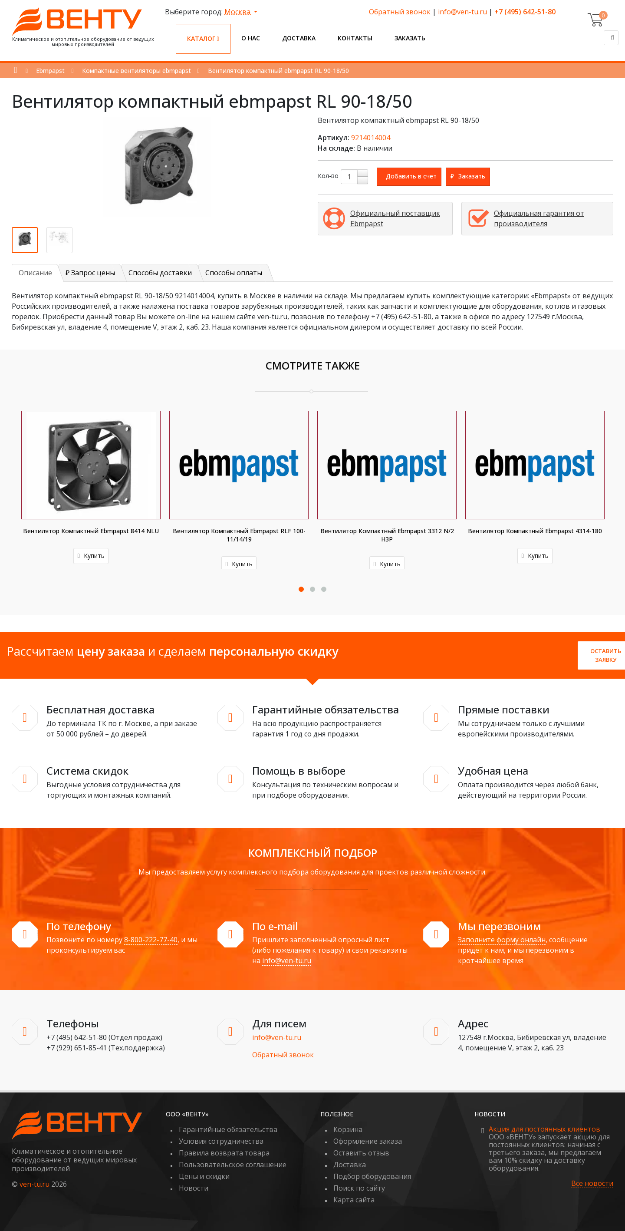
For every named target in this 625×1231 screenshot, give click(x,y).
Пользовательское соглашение (232, 1164)
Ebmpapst (50, 70)
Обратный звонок (400, 12)
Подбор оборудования (372, 1176)
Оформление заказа (367, 1141)
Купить (90, 555)
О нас (250, 38)
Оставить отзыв (361, 1153)
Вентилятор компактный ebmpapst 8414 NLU (91, 531)
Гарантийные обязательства (228, 1129)
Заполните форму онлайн (502, 939)
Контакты (355, 38)
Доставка (299, 38)
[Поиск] (611, 37)
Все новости (592, 1183)
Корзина (347, 1129)
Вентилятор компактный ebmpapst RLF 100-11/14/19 (239, 535)
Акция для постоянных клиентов (544, 1129)
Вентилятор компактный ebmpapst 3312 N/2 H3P (387, 535)
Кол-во (328, 176)
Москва (238, 12)
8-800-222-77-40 (151, 939)
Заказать (410, 38)
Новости (193, 1188)
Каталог (203, 38)
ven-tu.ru (34, 1184)
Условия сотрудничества (221, 1141)
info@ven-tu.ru (462, 12)
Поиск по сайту (359, 1188)
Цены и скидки (204, 1176)
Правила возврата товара (224, 1153)
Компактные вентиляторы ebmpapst (136, 70)
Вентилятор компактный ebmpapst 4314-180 (535, 531)
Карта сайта (354, 1200)
